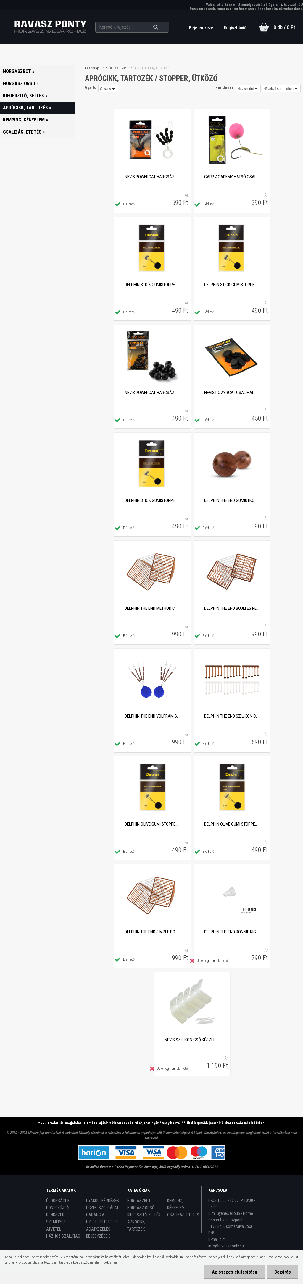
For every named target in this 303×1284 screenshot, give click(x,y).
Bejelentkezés (202, 27)
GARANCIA (95, 1214)
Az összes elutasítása (234, 1272)
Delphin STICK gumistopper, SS (152, 500)
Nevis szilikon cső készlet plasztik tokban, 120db (192, 1040)
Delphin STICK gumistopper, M (152, 284)
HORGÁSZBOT (139, 1200)
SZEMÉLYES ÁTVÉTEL (56, 1225)
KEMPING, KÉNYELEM (176, 1204)
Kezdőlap (92, 68)
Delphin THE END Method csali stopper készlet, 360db (152, 608)
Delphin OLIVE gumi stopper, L (231, 824)
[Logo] (50, 27)
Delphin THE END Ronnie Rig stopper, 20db (231, 932)
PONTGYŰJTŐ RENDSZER (57, 1211)
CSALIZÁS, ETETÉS (183, 1214)
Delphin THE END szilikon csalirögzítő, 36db (231, 716)
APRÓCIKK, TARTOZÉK (119, 68)
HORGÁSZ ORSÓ (140, 1207)
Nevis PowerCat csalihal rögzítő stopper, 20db (231, 392)
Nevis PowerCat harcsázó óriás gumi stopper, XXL (152, 176)
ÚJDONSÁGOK (58, 1200)
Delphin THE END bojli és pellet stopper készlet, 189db (231, 608)
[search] (163, 27)
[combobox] (248, 88)
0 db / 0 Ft (284, 27)
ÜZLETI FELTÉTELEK (102, 1222)
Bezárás (282, 1272)
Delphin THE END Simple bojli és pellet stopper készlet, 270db (152, 932)
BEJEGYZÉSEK (98, 1236)
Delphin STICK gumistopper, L (231, 284)
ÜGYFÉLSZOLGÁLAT (102, 1207)
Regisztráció (235, 27)
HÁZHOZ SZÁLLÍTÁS (63, 1236)
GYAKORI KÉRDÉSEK (102, 1200)
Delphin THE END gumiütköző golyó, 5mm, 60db (231, 500)
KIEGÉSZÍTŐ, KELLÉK (143, 1214)
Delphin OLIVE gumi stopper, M (152, 824)
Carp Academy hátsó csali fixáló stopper (231, 176)
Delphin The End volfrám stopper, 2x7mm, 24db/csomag (152, 716)
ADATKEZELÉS (98, 1229)
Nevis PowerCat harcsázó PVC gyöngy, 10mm (152, 392)
